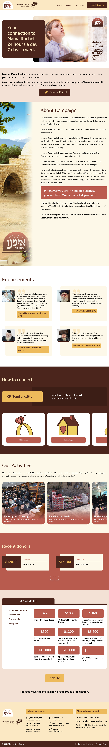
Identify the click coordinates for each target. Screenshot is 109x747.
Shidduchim (23, 440)
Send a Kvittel (28, 601)
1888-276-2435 (91, 717)
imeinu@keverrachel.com (95, 721)
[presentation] (52, 578)
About (68, 5)
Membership (80, 5)
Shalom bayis (68, 440)
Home (59, 5)
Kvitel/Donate (97, 5)
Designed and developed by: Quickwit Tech (91, 744)
